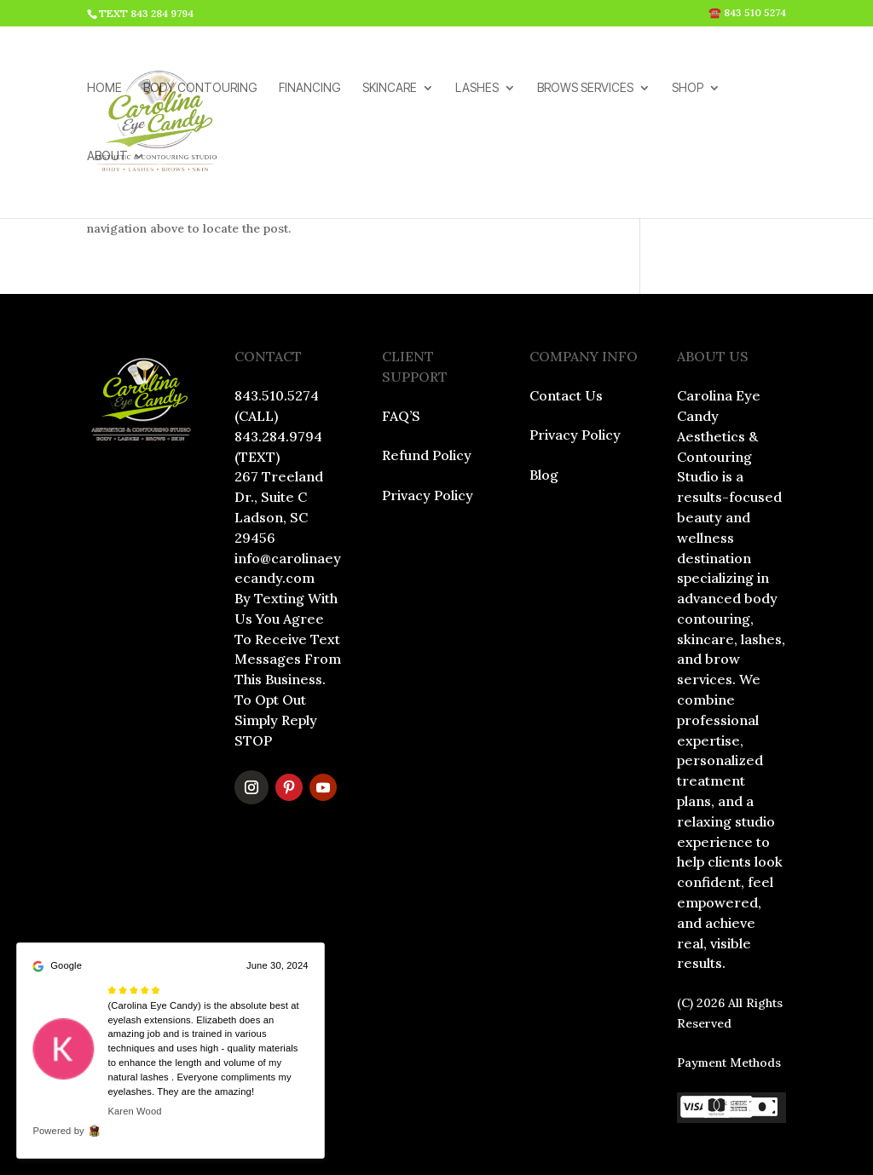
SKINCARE (389, 88)
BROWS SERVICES (585, 88)
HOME (104, 88)
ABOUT (107, 156)
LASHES (477, 88)
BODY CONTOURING (200, 88)
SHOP (687, 88)
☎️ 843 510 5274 (747, 13)
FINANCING (310, 88)
